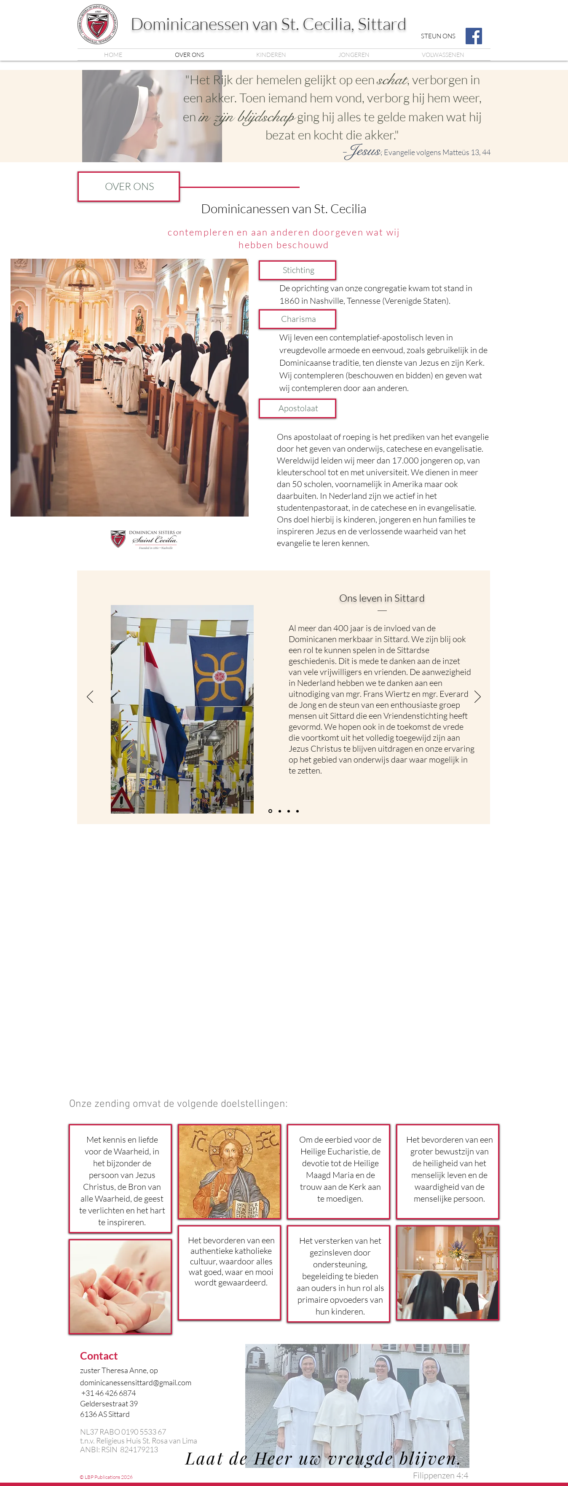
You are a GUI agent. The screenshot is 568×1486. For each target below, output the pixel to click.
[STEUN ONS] (438, 36)
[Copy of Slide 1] (270, 811)
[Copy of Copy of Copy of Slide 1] (297, 811)
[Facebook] (474, 36)
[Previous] (90, 697)
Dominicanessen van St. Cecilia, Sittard (269, 23)
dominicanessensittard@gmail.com (135, 1382)
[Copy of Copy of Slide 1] (288, 811)
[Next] (477, 697)
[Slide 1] (280, 811)
